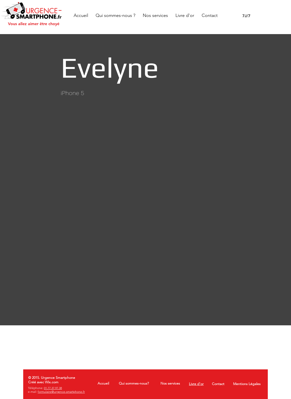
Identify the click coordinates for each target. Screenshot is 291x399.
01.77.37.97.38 (53, 388)
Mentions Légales (247, 384)
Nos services (170, 383)
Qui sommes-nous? (134, 383)
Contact (218, 384)
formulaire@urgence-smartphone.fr (61, 392)
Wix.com (51, 382)
